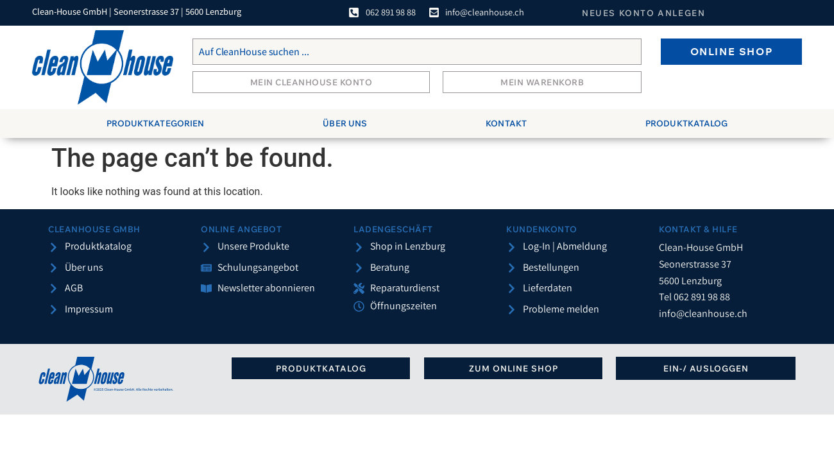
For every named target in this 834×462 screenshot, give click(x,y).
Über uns (345, 123)
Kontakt (506, 123)
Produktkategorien (155, 123)
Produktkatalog (686, 123)
